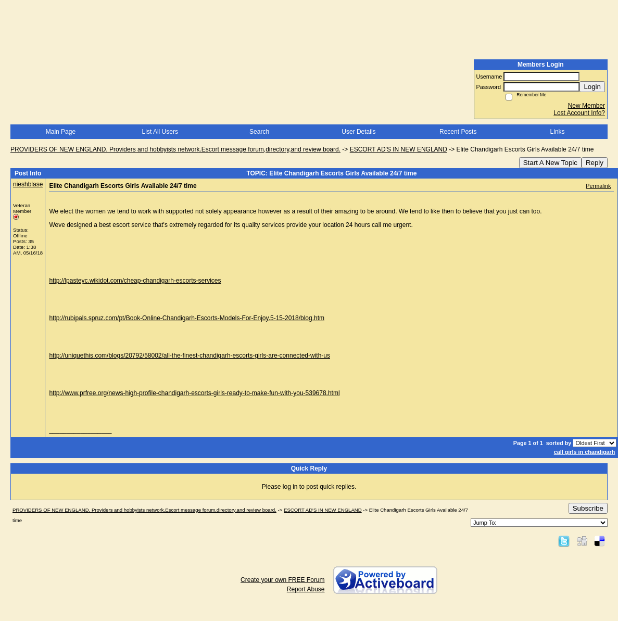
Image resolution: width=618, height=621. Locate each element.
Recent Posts (457, 131)
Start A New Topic (550, 163)
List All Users (160, 131)
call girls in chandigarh (584, 452)
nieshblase (28, 184)
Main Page (60, 131)
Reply (594, 163)
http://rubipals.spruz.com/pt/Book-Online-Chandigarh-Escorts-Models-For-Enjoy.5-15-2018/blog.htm (186, 318)
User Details (358, 131)
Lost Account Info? (579, 113)
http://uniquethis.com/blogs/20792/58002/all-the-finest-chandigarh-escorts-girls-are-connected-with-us (189, 355)
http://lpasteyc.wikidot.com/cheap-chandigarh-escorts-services (135, 280)
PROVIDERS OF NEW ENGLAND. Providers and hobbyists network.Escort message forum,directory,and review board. (175, 149)
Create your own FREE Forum (282, 580)
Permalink (598, 186)
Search (259, 131)
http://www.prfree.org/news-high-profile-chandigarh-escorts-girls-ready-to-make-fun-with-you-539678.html (194, 393)
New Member (586, 105)
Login (592, 87)
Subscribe (588, 508)
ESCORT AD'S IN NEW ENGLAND (398, 149)
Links (557, 131)
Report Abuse (306, 589)
